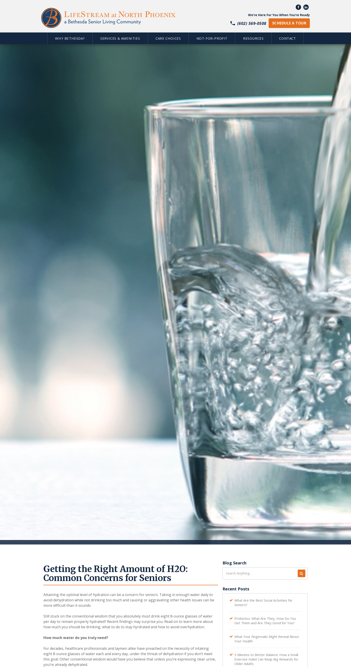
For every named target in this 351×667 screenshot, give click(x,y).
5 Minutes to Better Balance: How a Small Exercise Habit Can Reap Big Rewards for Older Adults (266, 659)
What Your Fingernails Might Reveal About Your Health (266, 638)
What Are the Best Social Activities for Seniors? (263, 602)
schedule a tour (289, 23)
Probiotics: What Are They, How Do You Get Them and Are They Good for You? (265, 620)
